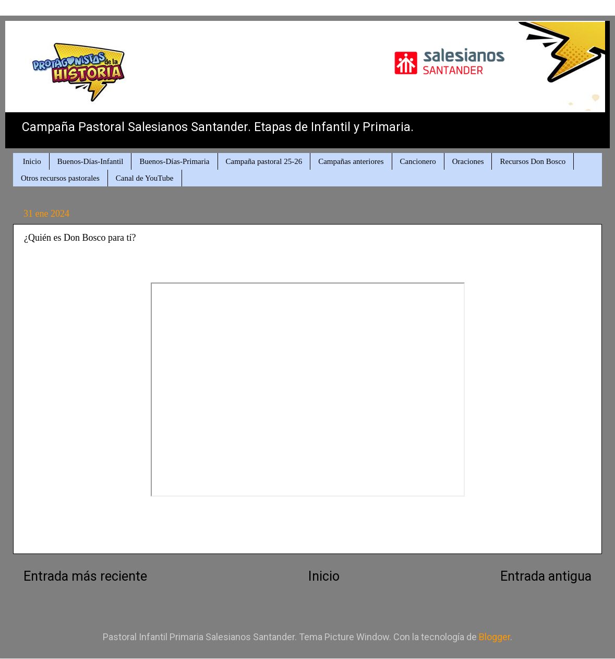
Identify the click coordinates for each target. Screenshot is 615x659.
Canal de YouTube (145, 178)
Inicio (32, 161)
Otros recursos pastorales (60, 178)
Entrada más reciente (85, 576)
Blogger (494, 636)
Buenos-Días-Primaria (174, 161)
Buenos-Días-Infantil (90, 161)
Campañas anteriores (350, 161)
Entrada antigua (546, 576)
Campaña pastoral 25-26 (264, 161)
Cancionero (418, 161)
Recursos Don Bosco (532, 161)
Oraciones (468, 161)
